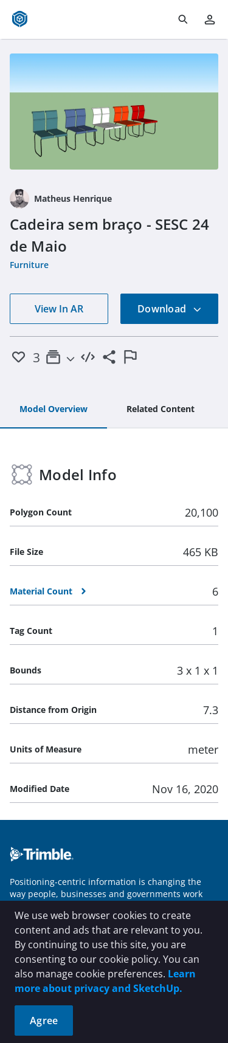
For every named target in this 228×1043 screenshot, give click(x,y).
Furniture (29, 264)
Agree (44, 1020)
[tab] (53, 410)
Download (169, 308)
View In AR (59, 308)
